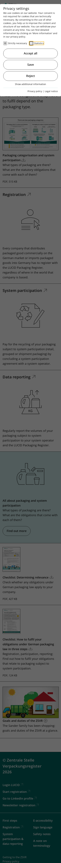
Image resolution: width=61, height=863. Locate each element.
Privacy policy (34, 91)
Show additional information (30, 84)
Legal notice (51, 91)
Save (30, 64)
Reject (30, 76)
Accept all (30, 53)
